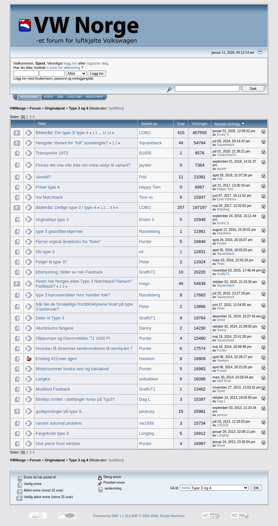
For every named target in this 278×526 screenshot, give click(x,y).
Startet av (149, 123)
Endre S (223, 134)
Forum (35, 108)
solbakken (148, 378)
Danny (145, 328)
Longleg (146, 433)
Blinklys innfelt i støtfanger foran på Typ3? (75, 399)
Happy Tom (150, 187)
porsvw (222, 415)
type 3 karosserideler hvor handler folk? (73, 295)
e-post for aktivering (63, 67)
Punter (145, 241)
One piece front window (58, 443)
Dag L (144, 399)
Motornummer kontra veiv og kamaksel (72, 368)
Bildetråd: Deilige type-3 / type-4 (66, 207)
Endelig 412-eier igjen (56, 358)
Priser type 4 (48, 187)
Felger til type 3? (51, 261)
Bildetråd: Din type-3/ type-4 (62, 132)
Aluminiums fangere (54, 328)
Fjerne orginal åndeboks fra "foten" (68, 241)
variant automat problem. (59, 423)
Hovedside (29, 96)
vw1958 (146, 423)
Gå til (174, 488)
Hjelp (48, 96)
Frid (142, 176)
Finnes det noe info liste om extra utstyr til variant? (83, 165)
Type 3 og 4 (78, 108)
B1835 (145, 153)
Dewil (221, 320)
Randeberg (149, 231)
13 (104, 133)
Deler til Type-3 (50, 317)
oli (141, 251)
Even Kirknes (226, 199)
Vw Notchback (49, 197)
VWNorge (18, 108)
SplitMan (115, 108)
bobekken (224, 233)
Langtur (43, 378)
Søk (60, 96)
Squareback (150, 142)
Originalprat (55, 108)
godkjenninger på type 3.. (59, 411)
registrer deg (97, 63)
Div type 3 (45, 251)
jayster (145, 165)
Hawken (146, 358)
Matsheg (223, 209)
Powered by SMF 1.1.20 (111, 516)
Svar (181, 123)
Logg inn (74, 96)
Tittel (42, 123)
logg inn (70, 63)
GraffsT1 (147, 272)
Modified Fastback (53, 389)
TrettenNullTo (226, 155)
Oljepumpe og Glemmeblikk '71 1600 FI (73, 338)
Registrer (94, 96)
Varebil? (43, 176)
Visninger (200, 123)
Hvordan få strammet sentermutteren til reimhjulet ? (84, 348)
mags (144, 283)
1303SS (223, 425)
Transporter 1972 (52, 153)
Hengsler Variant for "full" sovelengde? (72, 142)
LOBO (145, 132)
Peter (144, 261)
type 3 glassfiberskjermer (59, 231)
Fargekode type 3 (52, 433)
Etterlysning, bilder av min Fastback (69, 272)
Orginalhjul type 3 (52, 219)
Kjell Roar (224, 381)
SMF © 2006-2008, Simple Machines (158, 516)
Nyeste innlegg (230, 124)
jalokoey (147, 411)
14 (109, 133)
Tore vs (146, 197)
